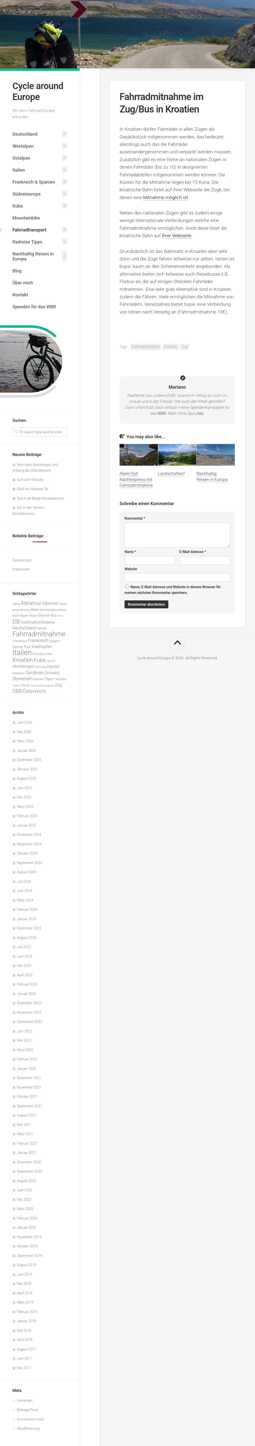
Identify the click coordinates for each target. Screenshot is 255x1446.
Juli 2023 (24, 947)
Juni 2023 (24, 956)
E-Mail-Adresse (192, 552)
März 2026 (25, 741)
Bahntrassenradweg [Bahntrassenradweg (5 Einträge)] (53, 610)
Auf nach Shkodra (30, 480)
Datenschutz (22, 560)
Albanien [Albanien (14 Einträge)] (50, 603)
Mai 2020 (24, 1200)
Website (131, 569)
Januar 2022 (26, 1069)
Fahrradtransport (29, 229)
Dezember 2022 (29, 1003)
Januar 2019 (26, 1321)
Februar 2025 (27, 816)
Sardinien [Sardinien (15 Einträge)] (35, 672)
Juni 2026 (24, 722)
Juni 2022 (24, 1031)
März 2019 (25, 1302)
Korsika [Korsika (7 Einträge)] (38, 654)
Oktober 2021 (27, 1097)
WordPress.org (28, 1429)
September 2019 (29, 1256)
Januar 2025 (26, 825)
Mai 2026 (24, 732)
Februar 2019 (27, 1312)
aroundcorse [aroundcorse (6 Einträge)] (21, 610)
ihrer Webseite (176, 235)
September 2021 (29, 1106)
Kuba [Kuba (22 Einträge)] (39, 660)
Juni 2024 (24, 891)
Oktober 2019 (27, 1246)
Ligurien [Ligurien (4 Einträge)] (50, 661)
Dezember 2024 (29, 835)
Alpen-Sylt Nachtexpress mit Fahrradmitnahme (136, 479)
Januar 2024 (26, 919)
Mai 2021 (24, 1125)
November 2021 (29, 1087)
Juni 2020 (24, 1190)
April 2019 (24, 1293)
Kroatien (170, 347)
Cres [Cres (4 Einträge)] (60, 615)
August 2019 (26, 1265)
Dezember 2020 (29, 1162)
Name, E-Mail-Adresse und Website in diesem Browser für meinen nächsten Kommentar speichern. (173, 590)
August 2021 (26, 1115)
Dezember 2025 (29, 760)
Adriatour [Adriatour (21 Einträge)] (31, 603)
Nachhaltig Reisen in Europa (33, 256)
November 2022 (29, 1012)
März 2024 (25, 900)
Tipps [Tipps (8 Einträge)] (49, 679)
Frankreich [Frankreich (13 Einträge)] (38, 640)
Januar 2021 (26, 1153)
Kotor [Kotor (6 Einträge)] (48, 654)
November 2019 (29, 1237)
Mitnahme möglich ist (165, 197)
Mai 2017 (24, 1368)
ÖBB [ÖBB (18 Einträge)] (17, 691)
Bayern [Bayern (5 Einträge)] (24, 615)
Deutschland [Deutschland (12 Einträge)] (24, 627)
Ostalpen (21, 158)
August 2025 (26, 778)
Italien (18, 170)
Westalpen (23, 146)
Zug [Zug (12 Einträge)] (58, 684)
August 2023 (26, 938)
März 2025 (25, 807)
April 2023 (24, 975)
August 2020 (26, 1181)
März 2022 (25, 1050)
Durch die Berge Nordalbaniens (40, 498)
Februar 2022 (27, 1059)
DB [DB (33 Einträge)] (16, 621)
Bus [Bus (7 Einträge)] (54, 615)
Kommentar (135, 518)
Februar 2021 (27, 1143)
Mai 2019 (24, 1284)
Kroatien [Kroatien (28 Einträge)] (22, 660)
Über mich (22, 282)
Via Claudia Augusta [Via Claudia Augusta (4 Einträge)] (42, 685)
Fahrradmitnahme (146, 347)
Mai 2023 (24, 966)
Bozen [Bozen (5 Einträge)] (34, 615)
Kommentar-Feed (30, 1419)
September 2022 (29, 1022)
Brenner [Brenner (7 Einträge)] (44, 615)
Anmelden (24, 1401)
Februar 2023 (27, 984)
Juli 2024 (24, 882)
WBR (162, 413)
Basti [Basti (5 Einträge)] (15, 615)
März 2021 (25, 1134)
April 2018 (24, 1340)
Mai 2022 (24, 1040)
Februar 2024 (27, 909)
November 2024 (29, 844)
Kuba (17, 206)
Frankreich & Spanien (33, 182)
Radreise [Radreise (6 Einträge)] (18, 673)
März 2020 (25, 1209)
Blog (17, 270)
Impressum (21, 569)
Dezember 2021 (29, 1078)
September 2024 (29, 863)
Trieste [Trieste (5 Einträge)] (25, 685)
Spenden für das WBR (34, 306)
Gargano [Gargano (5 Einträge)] (54, 641)
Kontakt (20, 294)
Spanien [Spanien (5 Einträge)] (38, 679)
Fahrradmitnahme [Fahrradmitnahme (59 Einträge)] (38, 634)
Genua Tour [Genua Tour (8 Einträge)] (21, 647)
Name (130, 552)
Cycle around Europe (37, 91)
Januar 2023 (26, 994)
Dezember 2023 (29, 928)
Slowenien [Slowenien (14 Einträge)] (22, 678)
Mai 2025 (24, 797)
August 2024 (26, 872)
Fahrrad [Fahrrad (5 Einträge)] (41, 628)
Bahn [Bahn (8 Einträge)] (35, 610)
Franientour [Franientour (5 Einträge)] (19, 641)
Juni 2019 (24, 1274)
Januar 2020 (26, 1227)
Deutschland (25, 134)
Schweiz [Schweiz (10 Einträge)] (52, 672)
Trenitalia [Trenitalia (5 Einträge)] (60, 679)
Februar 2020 (27, 1218)
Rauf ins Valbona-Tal (32, 489)
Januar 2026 (26, 751)
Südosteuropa (26, 194)
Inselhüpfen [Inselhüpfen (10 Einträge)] (42, 646)
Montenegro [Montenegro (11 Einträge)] (23, 666)
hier (200, 413)
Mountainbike (26, 218)
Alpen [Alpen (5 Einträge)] (63, 604)
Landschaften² (171, 473)
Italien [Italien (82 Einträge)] (22, 652)
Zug (185, 347)
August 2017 (26, 1349)
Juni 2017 (24, 1358)
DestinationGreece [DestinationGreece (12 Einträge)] (38, 622)
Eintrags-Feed (27, 1410)
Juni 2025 (24, 788)
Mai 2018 (24, 1331)
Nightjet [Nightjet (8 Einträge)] (53, 667)
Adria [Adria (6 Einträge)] (16, 604)
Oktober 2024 (27, 853)
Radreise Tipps (27, 241)
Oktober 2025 (27, 769)
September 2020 (29, 1171)
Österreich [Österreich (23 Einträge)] (34, 691)
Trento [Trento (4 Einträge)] (16, 685)
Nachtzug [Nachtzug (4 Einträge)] (40, 666)
